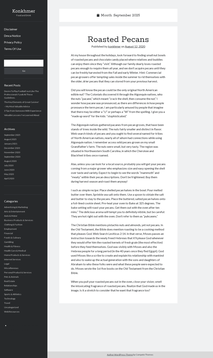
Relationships (10, 285)
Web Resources (12, 311)
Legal (6, 263)
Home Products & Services (17, 255)
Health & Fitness (12, 246)
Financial (8, 233)
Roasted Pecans (118, 39)
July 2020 (8, 165)
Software (8, 290)
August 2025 (10, 139)
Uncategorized (11, 307)
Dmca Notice (12, 35)
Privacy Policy (13, 42)
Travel (7, 303)
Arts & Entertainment (14, 211)
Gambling (8, 242)
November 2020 (12, 152)
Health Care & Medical (15, 250)
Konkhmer (23, 11)
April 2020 (9, 178)
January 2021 (10, 143)
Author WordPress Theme (120, 354)
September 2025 (12, 135)
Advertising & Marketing (16, 207)
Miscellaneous (11, 268)
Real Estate (9, 281)
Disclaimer (10, 29)
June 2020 (9, 169)
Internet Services (12, 259)
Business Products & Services (18, 220)
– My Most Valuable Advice (17, 106)
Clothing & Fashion (13, 224)
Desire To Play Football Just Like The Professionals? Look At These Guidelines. (21, 94)
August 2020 (10, 161)
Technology (9, 298)
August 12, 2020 (135, 46)
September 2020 (12, 156)
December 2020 (12, 148)
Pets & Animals (11, 276)
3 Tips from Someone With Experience (22, 110)
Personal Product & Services (18, 272)
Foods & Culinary (12, 237)
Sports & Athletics (12, 294)
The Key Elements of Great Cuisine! (21, 102)
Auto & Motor (10, 215)
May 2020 (9, 174)
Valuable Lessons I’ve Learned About (21, 115)
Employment (10, 229)
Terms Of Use (12, 48)
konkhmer (114, 46)
